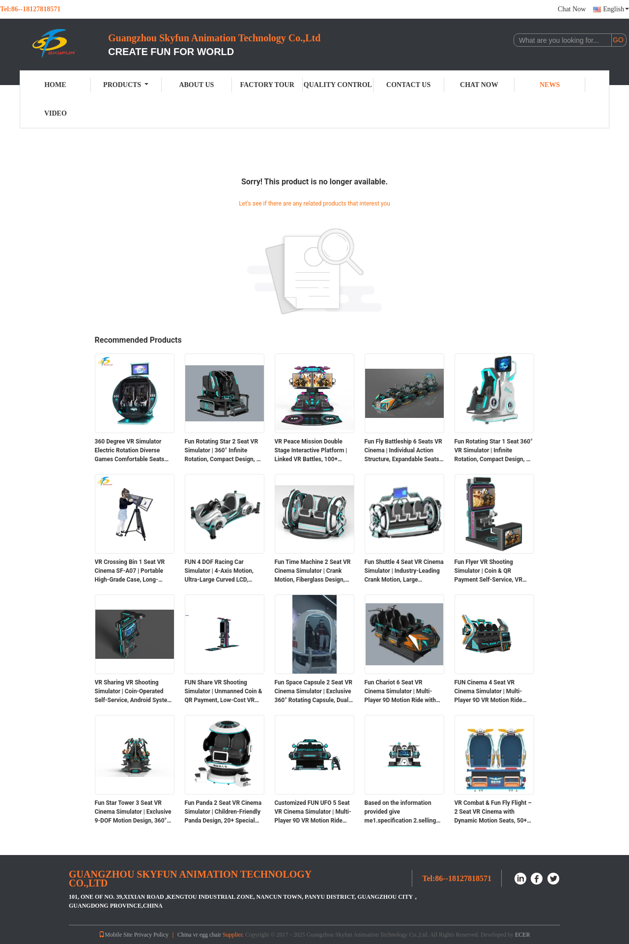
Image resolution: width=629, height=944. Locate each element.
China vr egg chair (199, 934)
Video (55, 113)
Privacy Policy (151, 934)
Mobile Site (115, 934)
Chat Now (572, 9)
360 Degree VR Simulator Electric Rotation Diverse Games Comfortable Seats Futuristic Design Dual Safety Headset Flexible (133, 451)
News (550, 84)
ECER (522, 934)
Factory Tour (267, 84)
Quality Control (338, 84)
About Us (196, 84)
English (616, 9)
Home (55, 84)
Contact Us (408, 84)
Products (125, 84)
